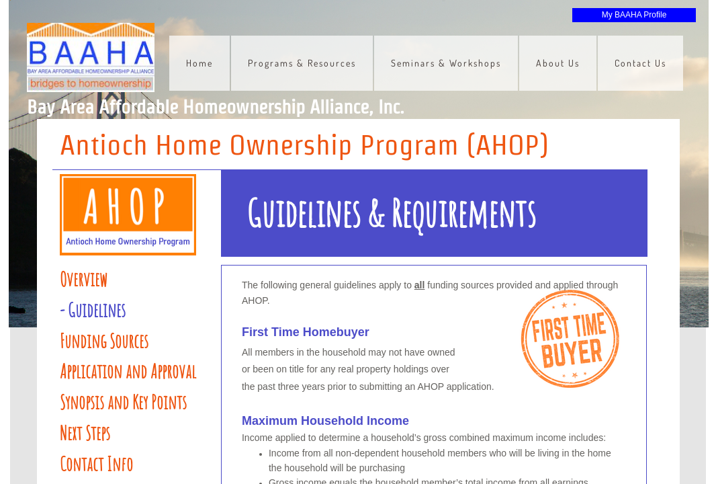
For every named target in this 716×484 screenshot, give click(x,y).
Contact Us (640, 63)
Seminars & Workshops (446, 63)
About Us (558, 63)
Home (199, 63)
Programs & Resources (302, 63)
